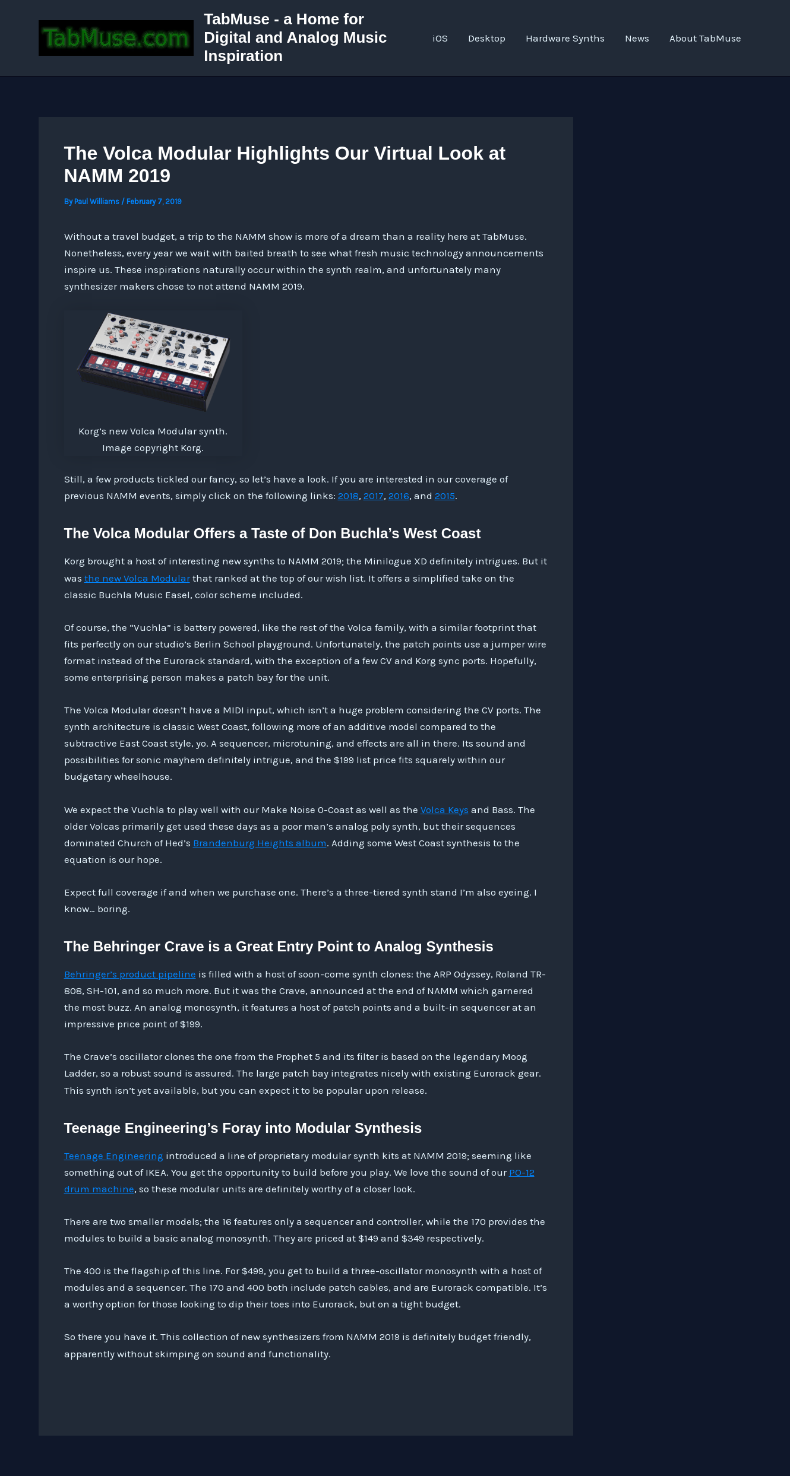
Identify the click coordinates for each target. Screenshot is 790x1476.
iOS (440, 38)
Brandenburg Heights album (260, 843)
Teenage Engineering (113, 1155)
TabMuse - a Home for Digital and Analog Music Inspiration (295, 37)
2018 (348, 495)
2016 (398, 495)
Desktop (486, 38)
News (637, 38)
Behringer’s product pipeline (130, 974)
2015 (445, 495)
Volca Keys (445, 809)
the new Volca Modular (137, 578)
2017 (374, 495)
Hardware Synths (565, 38)
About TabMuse (705, 38)
